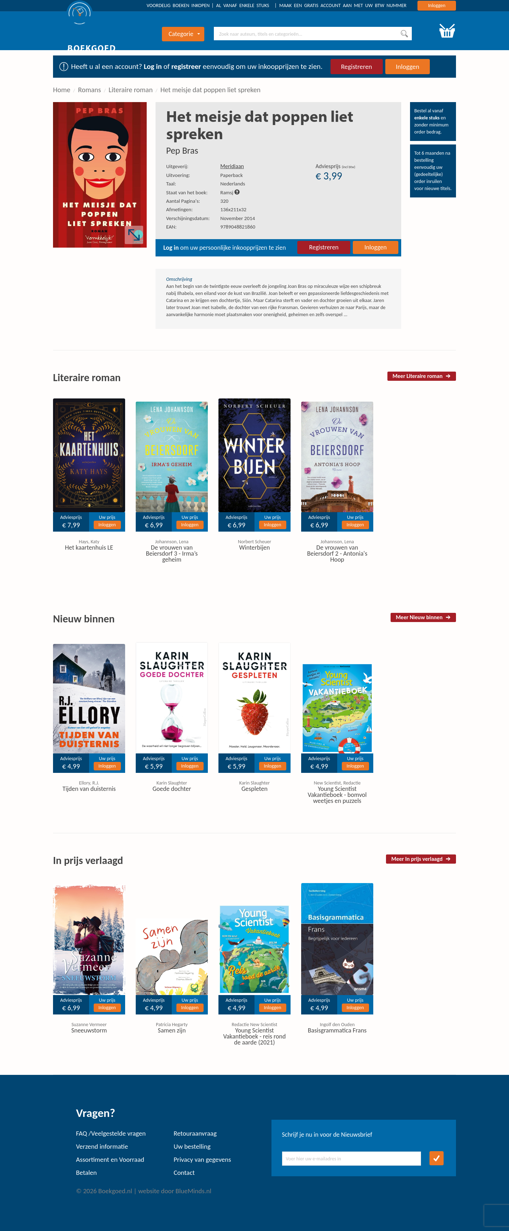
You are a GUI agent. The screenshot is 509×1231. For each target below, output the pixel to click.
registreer (186, 66)
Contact (184, 1172)
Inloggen (436, 5)
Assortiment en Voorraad (110, 1159)
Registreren (356, 67)
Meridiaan (232, 166)
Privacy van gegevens (202, 1159)
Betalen (86, 1172)
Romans (89, 89)
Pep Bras (182, 150)
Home (61, 89)
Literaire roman (131, 89)
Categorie (184, 34)
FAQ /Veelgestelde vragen (111, 1133)
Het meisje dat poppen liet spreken (210, 89)
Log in (153, 66)
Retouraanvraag (195, 1133)
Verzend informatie (102, 1146)
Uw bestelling (192, 1146)
